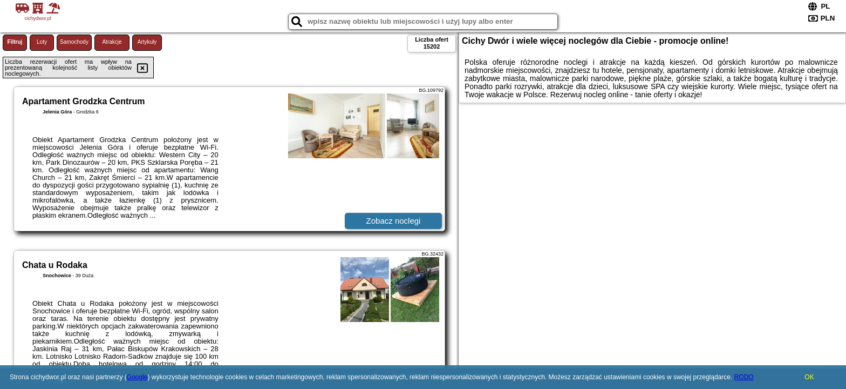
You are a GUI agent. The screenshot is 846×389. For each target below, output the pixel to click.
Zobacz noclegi (393, 220)
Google (137, 377)
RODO (744, 377)
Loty (42, 42)
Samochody (74, 42)
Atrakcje (111, 42)
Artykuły (147, 42)
